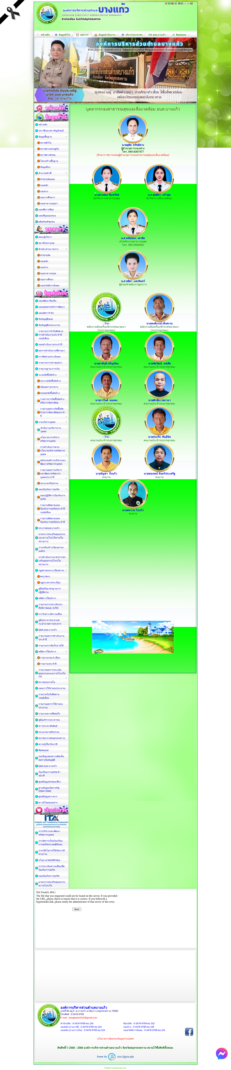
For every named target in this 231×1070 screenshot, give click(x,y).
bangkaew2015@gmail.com (83, 1017)
